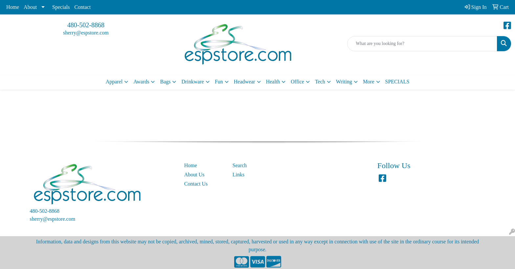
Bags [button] (165, 81)
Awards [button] (141, 81)
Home (12, 7)
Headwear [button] (244, 81)
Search (240, 165)
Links (238, 174)
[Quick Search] (422, 43)
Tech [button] (320, 81)
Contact (82, 7)
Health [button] (273, 81)
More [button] (368, 81)
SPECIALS (397, 81)
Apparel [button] (114, 81)
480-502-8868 (85, 25)
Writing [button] (344, 81)
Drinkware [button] (192, 81)
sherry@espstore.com (86, 32)
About (30, 7)
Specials (61, 7)
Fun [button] (219, 81)
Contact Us (196, 184)
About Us (194, 174)
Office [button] (297, 81)
